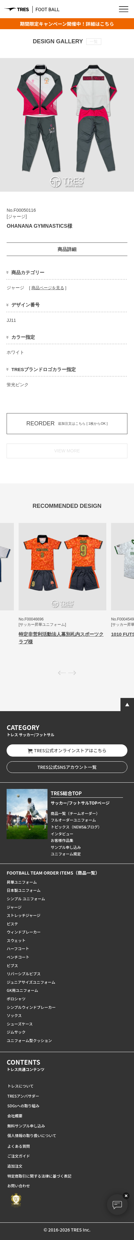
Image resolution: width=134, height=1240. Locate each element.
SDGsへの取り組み (23, 1105)
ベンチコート (18, 957)
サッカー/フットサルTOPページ (80, 803)
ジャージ (14, 907)
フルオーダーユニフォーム (73, 819)
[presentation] (61, 673)
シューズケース (20, 1023)
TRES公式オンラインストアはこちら (67, 750)
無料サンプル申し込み (26, 1125)
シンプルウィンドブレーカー (31, 1007)
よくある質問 (18, 1146)
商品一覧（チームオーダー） (75, 813)
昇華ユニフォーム (22, 882)
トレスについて (20, 1085)
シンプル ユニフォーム (26, 898)
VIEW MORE (67, 450)
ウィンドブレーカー (24, 931)
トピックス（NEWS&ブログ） (76, 826)
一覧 (94, 41)
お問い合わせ (18, 1185)
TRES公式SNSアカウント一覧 (67, 767)
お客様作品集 (62, 840)
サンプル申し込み (66, 847)
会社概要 (14, 1115)
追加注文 (14, 1165)
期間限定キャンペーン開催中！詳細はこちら (67, 23)
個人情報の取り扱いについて (31, 1135)
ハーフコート (18, 948)
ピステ (12, 923)
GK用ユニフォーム (22, 990)
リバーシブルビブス (24, 973)
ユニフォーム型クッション (29, 1040)
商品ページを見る (47, 287)
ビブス (12, 965)
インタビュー (62, 833)
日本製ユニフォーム (24, 890)
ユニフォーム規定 (66, 853)
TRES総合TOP (66, 793)
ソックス (14, 1015)
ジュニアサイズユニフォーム (31, 982)
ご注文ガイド (18, 1155)
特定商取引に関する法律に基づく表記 (39, 1176)
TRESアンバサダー (23, 1096)
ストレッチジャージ (23, 915)
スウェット (16, 940)
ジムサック (16, 1032)
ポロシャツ (16, 998)
